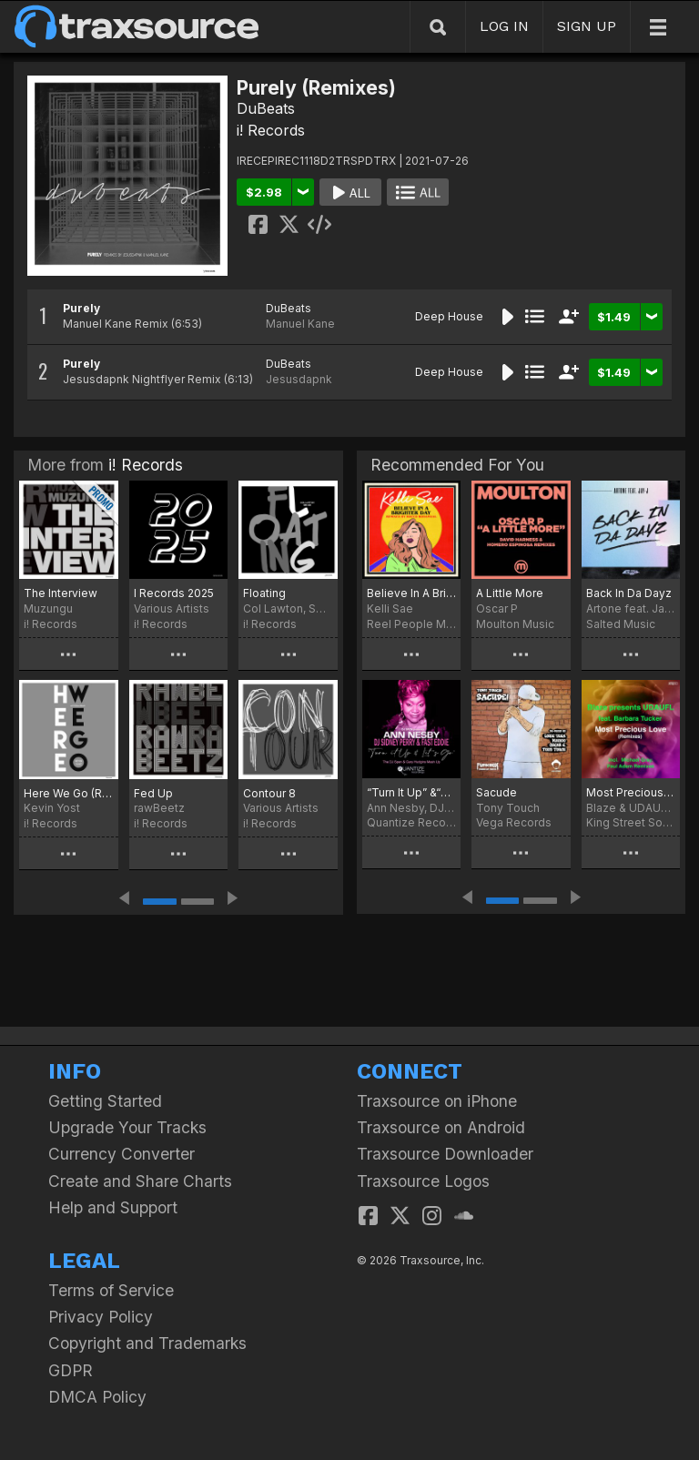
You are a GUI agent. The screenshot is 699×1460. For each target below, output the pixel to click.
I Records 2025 (174, 593)
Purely (81, 308)
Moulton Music (515, 624)
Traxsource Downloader (445, 1153)
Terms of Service (111, 1290)
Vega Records (514, 822)
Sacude (496, 792)
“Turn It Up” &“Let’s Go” (411, 792)
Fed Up (153, 793)
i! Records (271, 130)
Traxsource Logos (423, 1181)
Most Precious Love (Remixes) (630, 792)
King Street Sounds (630, 822)
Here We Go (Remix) (69, 793)
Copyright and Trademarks (147, 1343)
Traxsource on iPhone (437, 1100)
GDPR (70, 1370)
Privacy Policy (100, 1316)
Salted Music (620, 624)
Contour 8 (269, 793)
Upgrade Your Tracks (127, 1127)
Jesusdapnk (299, 379)
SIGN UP (586, 26)
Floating (264, 593)
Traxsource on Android (441, 1127)
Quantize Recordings (411, 822)
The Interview (60, 593)
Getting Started (105, 1100)
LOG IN (504, 26)
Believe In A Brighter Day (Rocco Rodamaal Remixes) (411, 593)
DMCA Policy (97, 1396)
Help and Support (112, 1207)
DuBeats (266, 108)
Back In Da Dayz (629, 593)
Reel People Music (411, 624)
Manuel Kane (300, 323)
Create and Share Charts (140, 1181)
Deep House (449, 316)
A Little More (509, 593)
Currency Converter (121, 1153)
